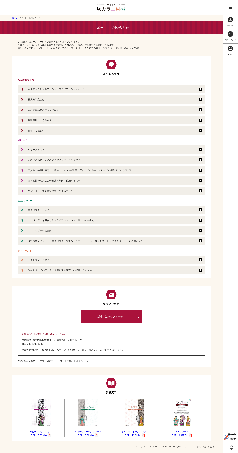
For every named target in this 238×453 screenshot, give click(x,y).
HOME (14, 18)
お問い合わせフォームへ (111, 316)
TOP (231, 449)
